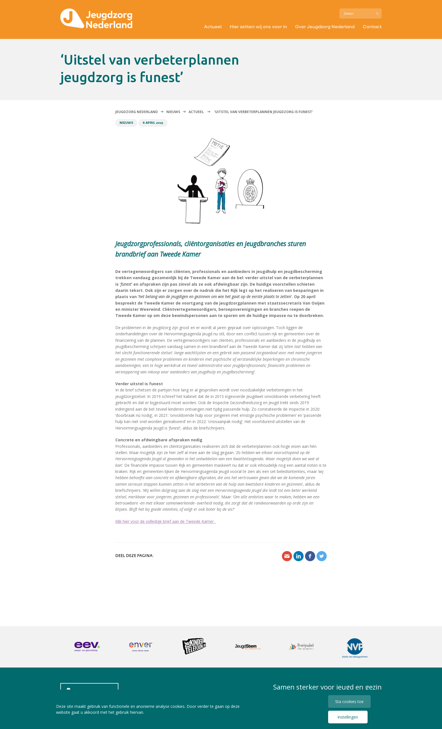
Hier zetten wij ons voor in (258, 26)
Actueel (213, 26)
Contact (372, 26)
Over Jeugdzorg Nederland (325, 26)
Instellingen (347, 717)
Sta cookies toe (349, 701)
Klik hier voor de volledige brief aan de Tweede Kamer (165, 521)
